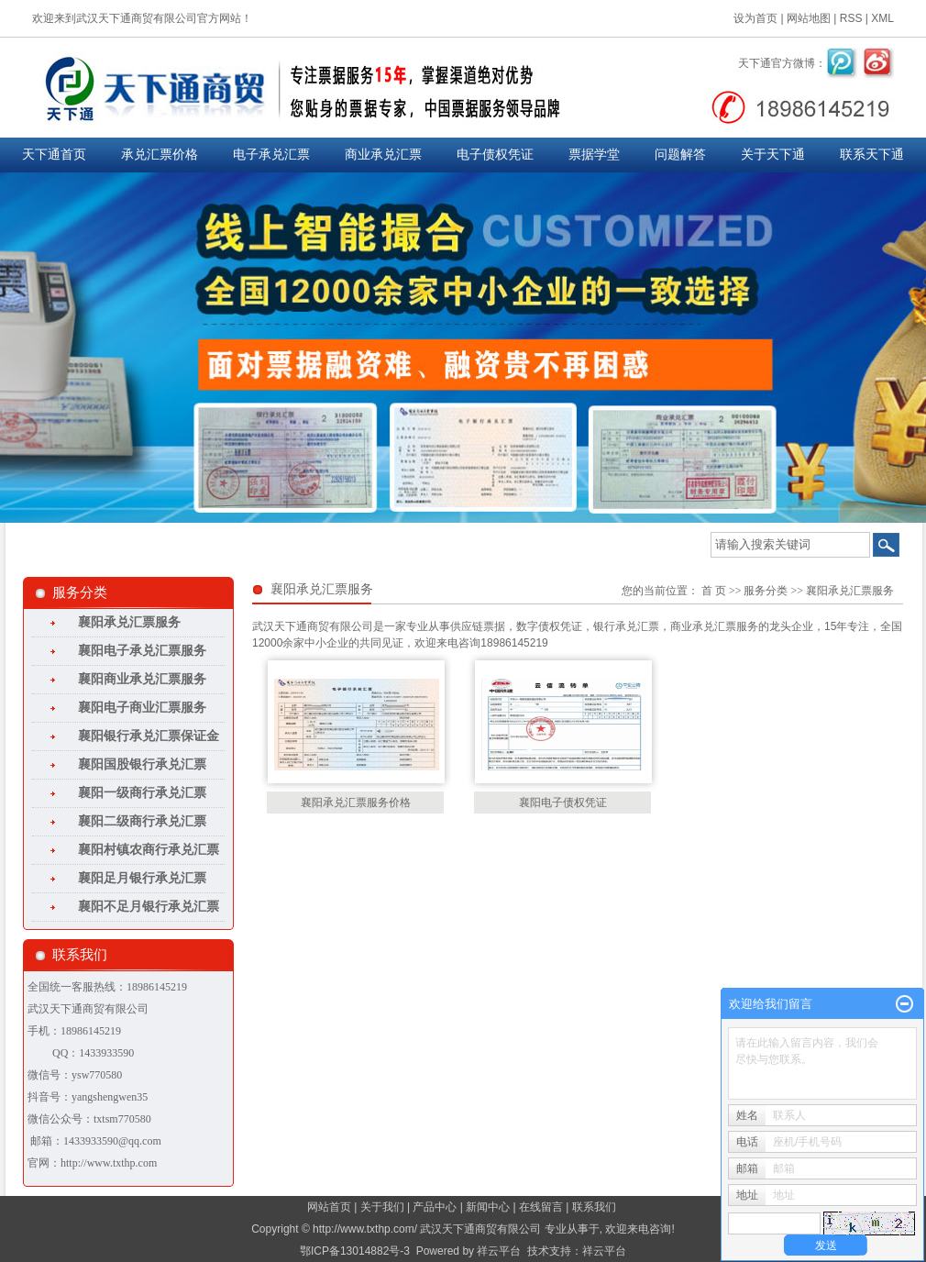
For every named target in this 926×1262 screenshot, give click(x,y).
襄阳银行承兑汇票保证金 (148, 736)
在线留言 (541, 1207)
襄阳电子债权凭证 (563, 802)
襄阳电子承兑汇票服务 (142, 651)
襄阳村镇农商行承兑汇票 (148, 850)
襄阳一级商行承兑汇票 (142, 793)
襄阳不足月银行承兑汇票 (148, 906)
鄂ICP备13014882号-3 (355, 1251)
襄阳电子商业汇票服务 (142, 707)
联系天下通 (872, 154)
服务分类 (766, 590)
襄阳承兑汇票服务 (129, 622)
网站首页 (329, 1207)
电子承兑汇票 (271, 154)
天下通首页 (54, 154)
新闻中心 (488, 1207)
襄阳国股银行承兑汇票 (142, 764)
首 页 (713, 590)
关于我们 (382, 1207)
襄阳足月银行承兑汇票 (142, 878)
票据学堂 (594, 154)
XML (882, 18)
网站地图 (809, 18)
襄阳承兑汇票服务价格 (356, 802)
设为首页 (755, 18)
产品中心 (435, 1207)
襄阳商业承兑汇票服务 (142, 679)
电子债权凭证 (495, 154)
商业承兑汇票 (383, 154)
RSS (851, 18)
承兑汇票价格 (159, 154)
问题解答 (680, 154)
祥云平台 (499, 1251)
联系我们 (594, 1207)
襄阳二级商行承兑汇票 (142, 821)
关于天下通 (773, 154)
